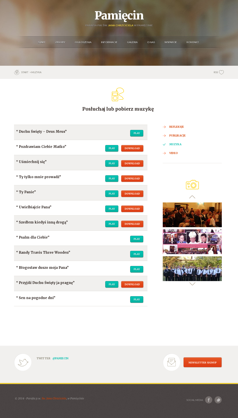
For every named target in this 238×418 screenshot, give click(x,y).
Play (137, 133)
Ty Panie (26, 192)
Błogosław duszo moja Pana (43, 268)
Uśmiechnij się (32, 162)
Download (132, 148)
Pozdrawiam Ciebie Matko (42, 147)
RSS (216, 72)
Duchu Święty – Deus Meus (42, 131)
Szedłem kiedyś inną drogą (42, 222)
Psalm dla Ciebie (33, 237)
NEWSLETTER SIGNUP (203, 362)
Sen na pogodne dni (36, 298)
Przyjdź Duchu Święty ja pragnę (46, 283)
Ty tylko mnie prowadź (39, 177)
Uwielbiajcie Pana (34, 207)
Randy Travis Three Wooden (43, 252)
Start (25, 72)
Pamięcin (119, 16)
